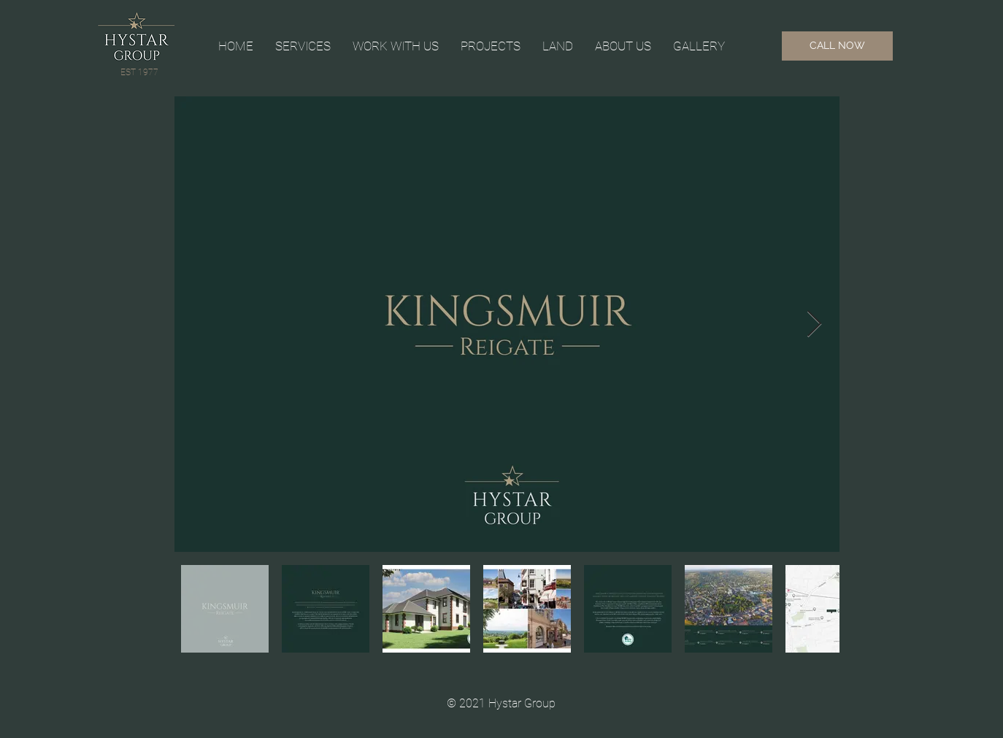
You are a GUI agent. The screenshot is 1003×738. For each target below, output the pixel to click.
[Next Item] (814, 324)
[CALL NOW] (837, 46)
